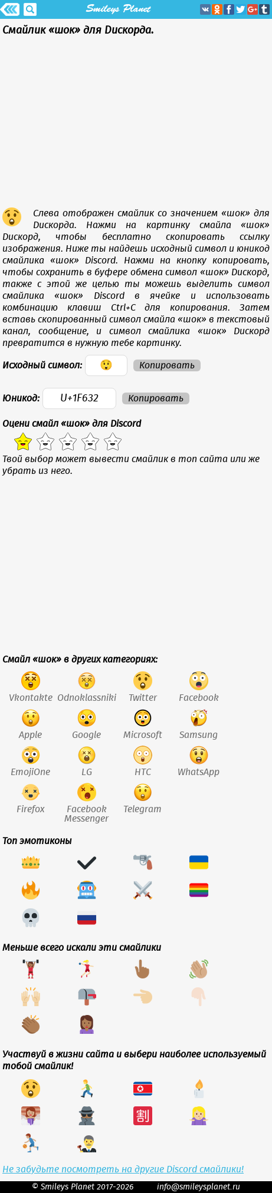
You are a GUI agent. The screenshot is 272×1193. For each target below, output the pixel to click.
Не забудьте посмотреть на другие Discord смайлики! (123, 1169)
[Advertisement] (136, 124)
